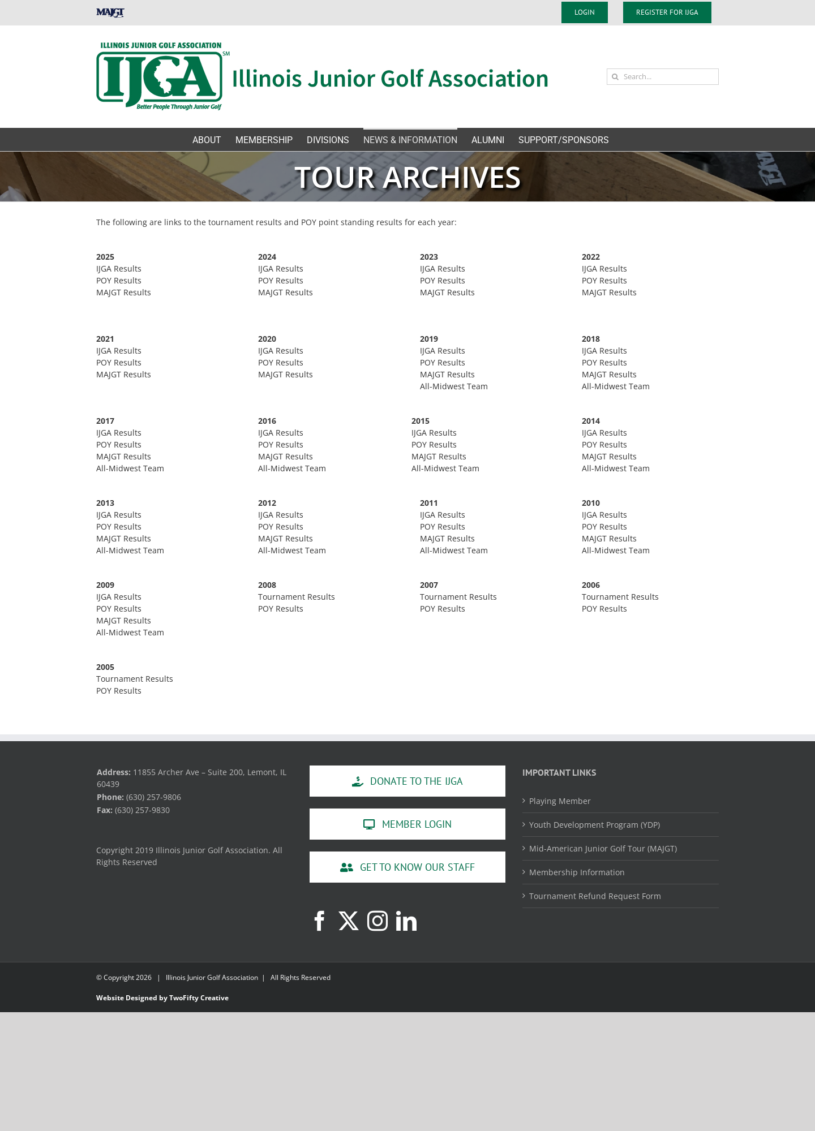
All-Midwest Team (454, 386)
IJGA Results (118, 268)
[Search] (615, 76)
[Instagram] (377, 921)
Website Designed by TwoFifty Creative (162, 998)
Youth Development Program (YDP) (594, 824)
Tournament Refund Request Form (595, 896)
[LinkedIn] (406, 921)
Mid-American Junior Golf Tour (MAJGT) (603, 848)
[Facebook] (320, 921)
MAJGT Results (123, 292)
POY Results (118, 280)
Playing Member (560, 800)
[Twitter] (348, 921)
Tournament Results (296, 596)
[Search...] (663, 76)
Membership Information (577, 872)
